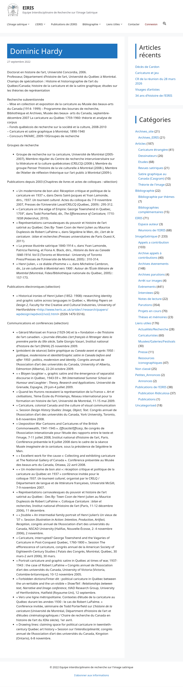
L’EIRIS (40, 24)
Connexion (151, 24)
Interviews (145, 293)
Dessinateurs (147, 156)
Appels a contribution (153, 243)
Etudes (143, 162)
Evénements (147, 287)
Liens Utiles (115, 24)
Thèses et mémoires (152, 317)
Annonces (145, 381)
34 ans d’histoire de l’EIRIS (153, 96)
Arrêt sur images (150, 281)
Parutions (145, 305)
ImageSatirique (146, 237)
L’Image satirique (18, 24)
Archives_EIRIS (148, 138)
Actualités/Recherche (153, 329)
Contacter (134, 24)
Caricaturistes (148, 336)
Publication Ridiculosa (153, 393)
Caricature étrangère (153, 150)
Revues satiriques (150, 168)
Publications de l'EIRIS (151, 387)
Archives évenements (153, 264)
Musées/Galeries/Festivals (156, 342)
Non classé (143, 369)
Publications (147, 399)
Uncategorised (145, 406)
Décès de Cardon (147, 67)
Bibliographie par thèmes (156, 197)
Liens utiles (143, 323)
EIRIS (28, 8)
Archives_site (144, 132)
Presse (143, 352)
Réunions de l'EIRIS (151, 231)
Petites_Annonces (147, 375)
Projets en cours (149, 311)
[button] (165, 24)
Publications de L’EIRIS (64, 24)
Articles (140, 144)
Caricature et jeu (147, 73)
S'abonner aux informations (91, 675)
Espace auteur (148, 225)
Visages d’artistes (147, 90)
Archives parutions (151, 275)
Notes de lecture (150, 299)
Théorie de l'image (151, 185)
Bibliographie (92, 24)
